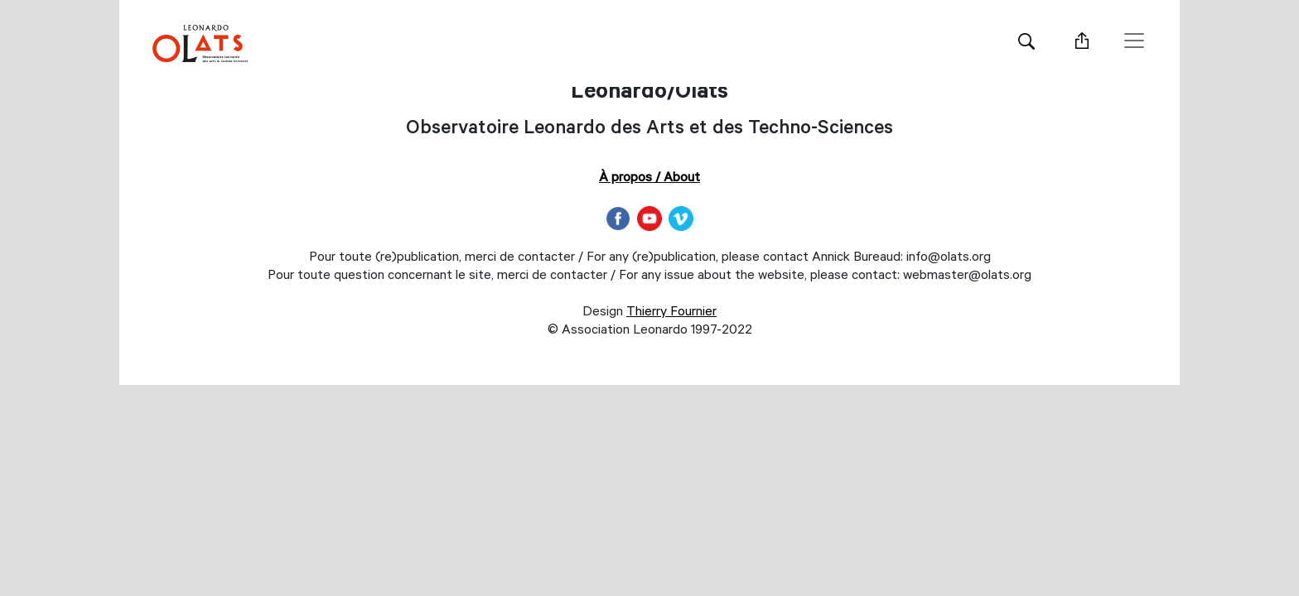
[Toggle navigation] (1134, 40)
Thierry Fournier (671, 312)
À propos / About (649, 178)
